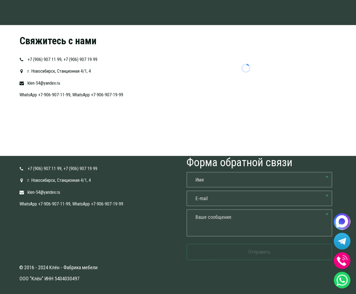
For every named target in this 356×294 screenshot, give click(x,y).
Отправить (259, 252)
